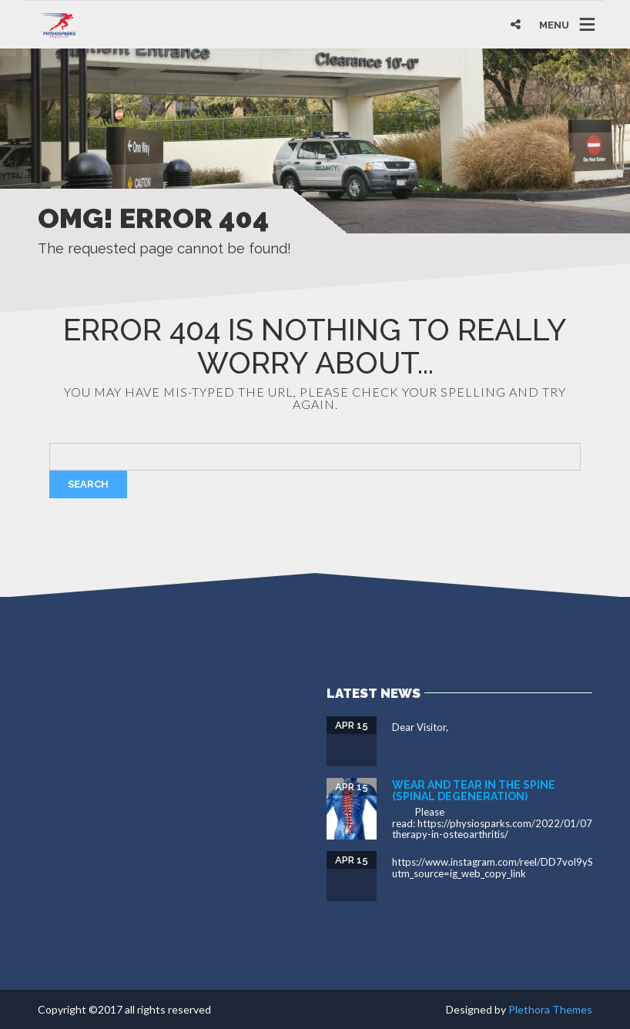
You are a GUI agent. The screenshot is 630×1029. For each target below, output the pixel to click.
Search (88, 484)
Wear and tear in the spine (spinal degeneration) (473, 791)
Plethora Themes (550, 1009)
